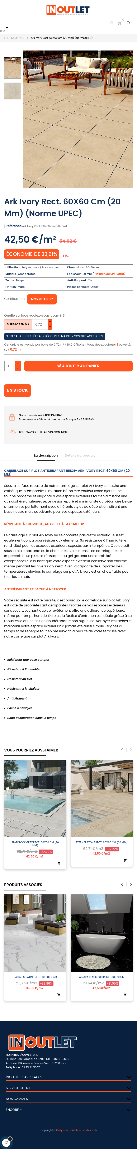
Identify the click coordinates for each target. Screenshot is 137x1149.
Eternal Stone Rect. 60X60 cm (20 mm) (105, 842)
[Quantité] (12, 366)
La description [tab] (46, 455)
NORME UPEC (42, 299)
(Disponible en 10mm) (109, 274)
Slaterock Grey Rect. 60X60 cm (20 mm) (38, 844)
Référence (14, 226)
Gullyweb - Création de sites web (76, 1130)
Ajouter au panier (78, 366)
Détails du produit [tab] (80, 455)
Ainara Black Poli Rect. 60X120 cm (105, 977)
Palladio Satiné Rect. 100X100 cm (38, 977)
